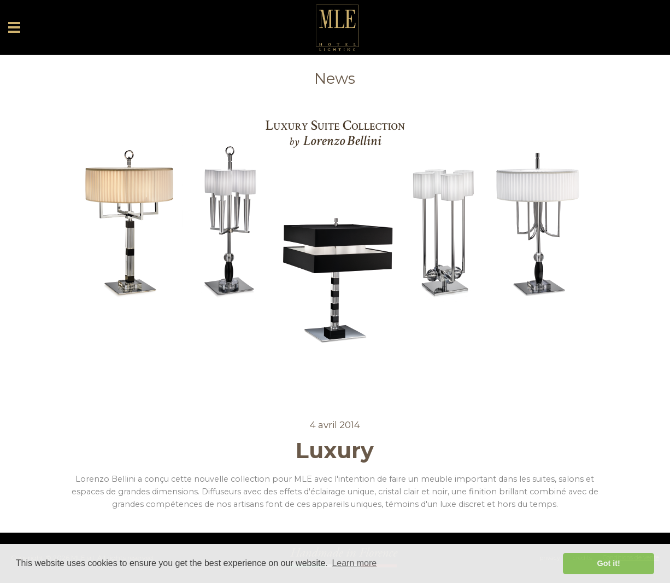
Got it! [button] (608, 563)
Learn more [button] (354, 563)
